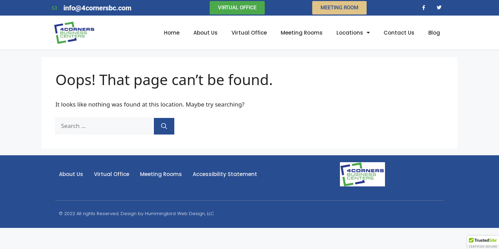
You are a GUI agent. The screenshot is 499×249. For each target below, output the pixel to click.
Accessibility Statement (225, 174)
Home (172, 32)
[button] (483, 242)
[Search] (164, 126)
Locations (353, 33)
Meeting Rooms (302, 32)
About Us (205, 32)
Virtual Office (249, 32)
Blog (434, 32)
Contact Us (399, 32)
